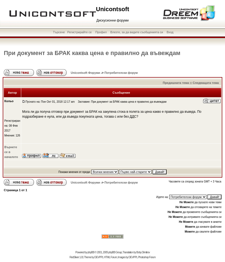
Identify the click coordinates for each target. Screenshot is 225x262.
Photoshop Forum (147, 257)
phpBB (91, 252)
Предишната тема (176, 82)
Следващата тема (206, 82)
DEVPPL (98, 257)
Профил (101, 32)
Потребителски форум (121, 72)
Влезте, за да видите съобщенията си (136, 32)
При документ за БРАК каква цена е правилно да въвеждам (92, 53)
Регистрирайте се (79, 32)
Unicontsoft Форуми (85, 72)
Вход (170, 32)
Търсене (59, 32)
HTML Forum (110, 257)
